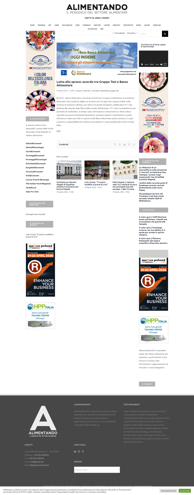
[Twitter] (83, 451)
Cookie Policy (113, 486)
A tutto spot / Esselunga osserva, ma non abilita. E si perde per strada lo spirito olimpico (152, 231)
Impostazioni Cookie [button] (168, 491)
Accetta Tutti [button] (184, 491)
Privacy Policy (127, 486)
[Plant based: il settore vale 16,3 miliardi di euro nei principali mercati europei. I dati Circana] (125, 162)
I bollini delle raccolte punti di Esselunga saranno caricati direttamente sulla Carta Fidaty (153, 186)
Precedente (120, 33)
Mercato (87, 90)
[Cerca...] (150, 34)
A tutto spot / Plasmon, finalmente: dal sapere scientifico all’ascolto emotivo (153, 240)
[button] (58, 177)
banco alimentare (102, 90)
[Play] (142, 64)
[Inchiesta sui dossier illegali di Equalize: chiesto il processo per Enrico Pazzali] (69, 162)
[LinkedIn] (75, 451)
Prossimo (131, 33)
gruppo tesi (114, 90)
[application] (153, 59)
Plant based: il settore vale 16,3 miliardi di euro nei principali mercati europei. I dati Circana (125, 185)
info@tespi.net (37, 461)
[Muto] (161, 64)
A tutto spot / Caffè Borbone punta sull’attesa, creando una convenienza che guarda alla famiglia (153, 220)
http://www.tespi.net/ (39, 465)
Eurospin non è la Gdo (35, 214)
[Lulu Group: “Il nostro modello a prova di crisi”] (97, 162)
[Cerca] (165, 34)
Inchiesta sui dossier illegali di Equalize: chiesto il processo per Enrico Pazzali (68, 185)
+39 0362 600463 (41, 455)
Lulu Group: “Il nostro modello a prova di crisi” (96, 183)
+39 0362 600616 (36, 458)
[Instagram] (79, 451)
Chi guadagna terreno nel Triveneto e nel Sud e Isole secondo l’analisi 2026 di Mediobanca (151, 197)
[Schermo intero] (165, 64)
